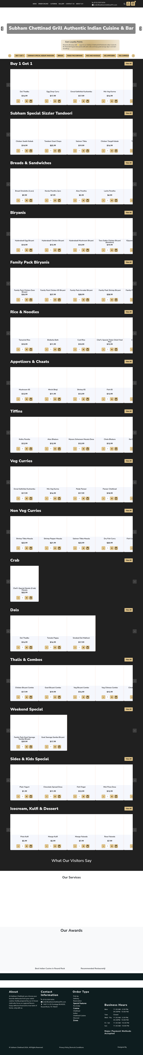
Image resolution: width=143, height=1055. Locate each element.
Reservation (77, 1001)
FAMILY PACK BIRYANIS (74, 56)
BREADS (60, 56)
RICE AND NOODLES (93, 56)
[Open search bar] (125, 4)
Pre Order (76, 1006)
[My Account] (128, 3)
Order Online (43, 4)
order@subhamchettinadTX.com (105, 5)
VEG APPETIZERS (109, 56)
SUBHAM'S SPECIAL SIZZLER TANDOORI (41, 56)
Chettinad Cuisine (79, 1016)
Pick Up (76, 996)
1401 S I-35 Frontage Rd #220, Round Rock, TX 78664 (53, 1005)
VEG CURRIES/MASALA (126, 56)
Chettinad (76, 1011)
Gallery (61, 4)
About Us (79, 4)
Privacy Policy (64, 1047)
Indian (75, 1013)
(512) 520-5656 (99, 2)
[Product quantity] (22, 101)
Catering (53, 4)
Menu (35, 4)
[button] (31, 101)
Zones (75, 1020)
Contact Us (70, 4)
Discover (76, 1018)
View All (128, 63)
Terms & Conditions (77, 1047)
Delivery (76, 998)
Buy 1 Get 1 (20, 56)
